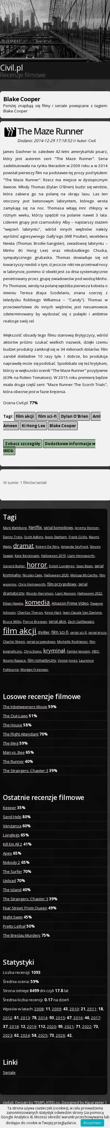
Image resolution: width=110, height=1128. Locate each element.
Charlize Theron (30, 612)
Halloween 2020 (56, 575)
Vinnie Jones (67, 660)
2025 (43, 1035)
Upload (9, 880)
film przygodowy (62, 584)
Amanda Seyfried (74, 546)
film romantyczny (42, 660)
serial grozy (97, 632)
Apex (7, 853)
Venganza (12, 825)
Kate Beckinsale (27, 555)
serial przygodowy (41, 641)
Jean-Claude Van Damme (82, 612)
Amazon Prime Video (70, 603)
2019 (31, 1026)
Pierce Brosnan (35, 621)
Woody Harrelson (39, 593)
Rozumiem (92, 1122)
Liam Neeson (65, 593)
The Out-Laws (15, 715)
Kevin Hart (53, 612)
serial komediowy (58, 527)
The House (12, 725)
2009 (56, 1008)
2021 (69, 1026)
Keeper (9, 807)
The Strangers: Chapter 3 (25, 770)
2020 (51, 1026)
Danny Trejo (12, 537)
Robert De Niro (47, 546)
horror (37, 564)
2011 (92, 1008)
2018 (14, 1026)
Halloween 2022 (89, 593)
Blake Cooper (63, 425)
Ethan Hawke (13, 603)
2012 (7, 1017)
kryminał (54, 650)
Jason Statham (56, 537)
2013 (25, 1017)
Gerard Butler (14, 566)
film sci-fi (47, 416)
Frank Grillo (78, 537)
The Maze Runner (50, 131)
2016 (78, 1017)
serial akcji (57, 621)
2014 (43, 1017)
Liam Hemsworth (80, 555)
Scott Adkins (33, 537)
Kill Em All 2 (12, 844)
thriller (44, 632)
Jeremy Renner (87, 527)
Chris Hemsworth (31, 584)
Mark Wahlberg (15, 527)
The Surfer (12, 871)
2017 (95, 1017)
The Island (12, 889)
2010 (74, 1008)
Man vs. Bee (14, 752)
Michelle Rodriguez (72, 641)
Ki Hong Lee (33, 425)
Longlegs (11, 835)
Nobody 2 (11, 862)
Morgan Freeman (34, 669)
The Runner (13, 761)
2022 (87, 1026)
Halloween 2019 (53, 555)
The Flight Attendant (20, 734)
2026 (60, 1035)
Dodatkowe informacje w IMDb (49, 447)
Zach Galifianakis (81, 621)
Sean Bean (84, 566)
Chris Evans (32, 651)
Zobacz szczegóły (22, 443)
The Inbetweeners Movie (25, 706)
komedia (37, 602)
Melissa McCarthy (84, 575)
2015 (60, 1017)
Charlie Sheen (14, 641)
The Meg (10, 743)
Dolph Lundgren (62, 566)
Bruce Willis (12, 621)
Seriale (9, 1072)
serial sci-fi (78, 632)
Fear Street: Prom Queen (25, 908)
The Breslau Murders (21, 935)
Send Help (12, 816)
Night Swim (13, 917)
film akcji (25, 416)
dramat (23, 546)
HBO (95, 651)
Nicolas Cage (32, 575)
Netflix (35, 527)
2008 (39, 1008)
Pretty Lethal (14, 926)
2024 (25, 1035)
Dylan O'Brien (74, 416)
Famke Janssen (78, 651)
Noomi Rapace (14, 660)
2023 (7, 1035)
